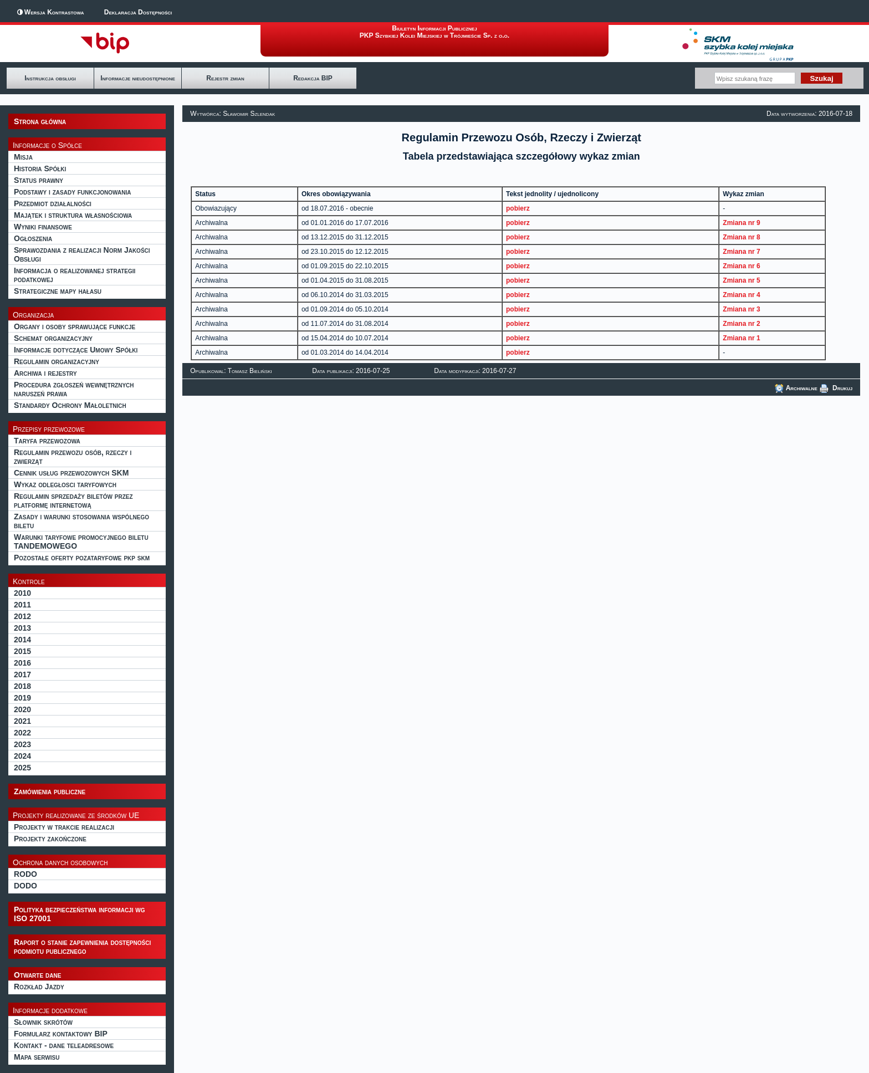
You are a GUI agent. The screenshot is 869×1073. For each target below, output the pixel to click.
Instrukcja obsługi (49, 78)
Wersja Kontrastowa (54, 12)
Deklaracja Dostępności (138, 12)
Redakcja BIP (313, 78)
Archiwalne (796, 388)
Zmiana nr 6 (741, 266)
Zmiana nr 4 (741, 295)
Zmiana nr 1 (741, 338)
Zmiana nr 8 (741, 237)
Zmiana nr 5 (741, 280)
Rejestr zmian (225, 78)
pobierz (518, 208)
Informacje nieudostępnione (137, 78)
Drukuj (836, 388)
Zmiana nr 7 (741, 252)
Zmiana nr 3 (741, 309)
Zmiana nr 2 (741, 324)
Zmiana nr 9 (741, 223)
